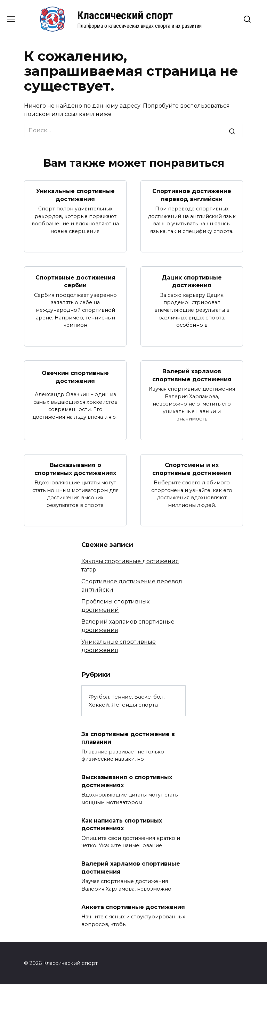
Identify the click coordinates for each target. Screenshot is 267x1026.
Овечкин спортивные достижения (75, 377)
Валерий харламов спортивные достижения (192, 375)
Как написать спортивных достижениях (121, 824)
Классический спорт (125, 15)
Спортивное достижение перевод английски (191, 195)
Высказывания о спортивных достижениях (75, 468)
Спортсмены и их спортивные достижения (192, 468)
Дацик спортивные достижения (192, 281)
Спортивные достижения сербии (75, 281)
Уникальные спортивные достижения (75, 195)
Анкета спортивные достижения (133, 906)
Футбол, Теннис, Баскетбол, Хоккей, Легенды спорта (126, 700)
